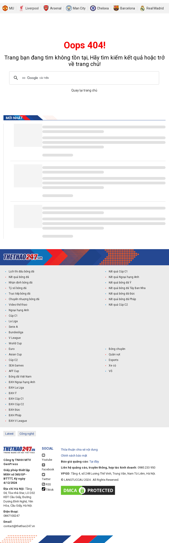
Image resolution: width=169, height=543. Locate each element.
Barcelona (127, 8)
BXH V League (18, 420)
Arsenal (55, 8)
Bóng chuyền (117, 349)
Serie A (13, 326)
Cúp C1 (13, 315)
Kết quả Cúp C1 (118, 271)
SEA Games (16, 365)
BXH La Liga (16, 387)
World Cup (15, 343)
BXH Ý (13, 393)
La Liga (13, 321)
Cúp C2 (13, 360)
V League (15, 337)
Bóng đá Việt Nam (20, 376)
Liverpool (32, 8)
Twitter (46, 477)
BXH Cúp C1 (16, 398)
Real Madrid (155, 8)
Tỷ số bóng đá (17, 288)
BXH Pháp (15, 415)
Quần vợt (114, 354)
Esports (113, 360)
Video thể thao (18, 304)
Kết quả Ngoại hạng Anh (124, 277)
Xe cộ (112, 365)
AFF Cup (14, 371)
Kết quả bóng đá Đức (122, 293)
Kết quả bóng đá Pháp (122, 299)
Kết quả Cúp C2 (118, 304)
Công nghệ (27, 433)
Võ (110, 371)
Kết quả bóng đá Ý (120, 282)
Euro (11, 349)
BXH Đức (14, 409)
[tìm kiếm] (83, 78)
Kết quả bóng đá (19, 277)
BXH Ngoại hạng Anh (22, 382)
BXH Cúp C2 (16, 404)
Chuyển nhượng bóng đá (24, 299)
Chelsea (103, 8)
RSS (46, 484)
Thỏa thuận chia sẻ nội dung (79, 449)
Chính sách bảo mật (74, 455)
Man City (79, 8)
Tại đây (94, 461)
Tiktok (48, 489)
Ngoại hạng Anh (19, 310)
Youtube (47, 457)
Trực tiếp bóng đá (19, 293)
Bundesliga (16, 332)
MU (11, 8)
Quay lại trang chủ (84, 90)
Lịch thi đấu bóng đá (21, 271)
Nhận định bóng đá (20, 282)
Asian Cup (15, 354)
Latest (9, 433)
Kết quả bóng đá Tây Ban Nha (127, 288)
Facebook (48, 467)
